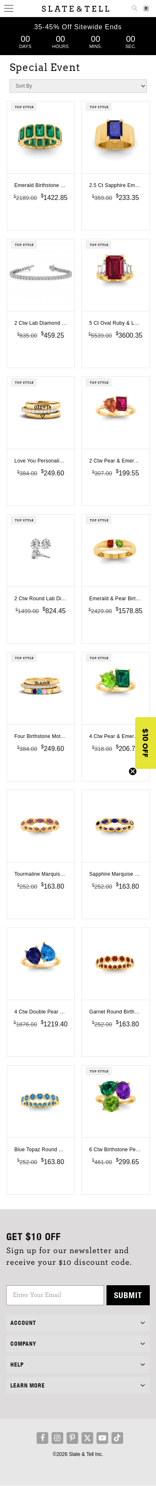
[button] (145, 743)
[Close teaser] (133, 771)
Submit (128, 1295)
